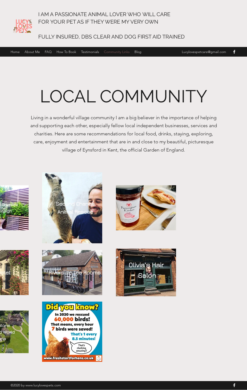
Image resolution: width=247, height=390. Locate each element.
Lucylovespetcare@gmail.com (204, 52)
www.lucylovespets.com (43, 385)
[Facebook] (234, 51)
